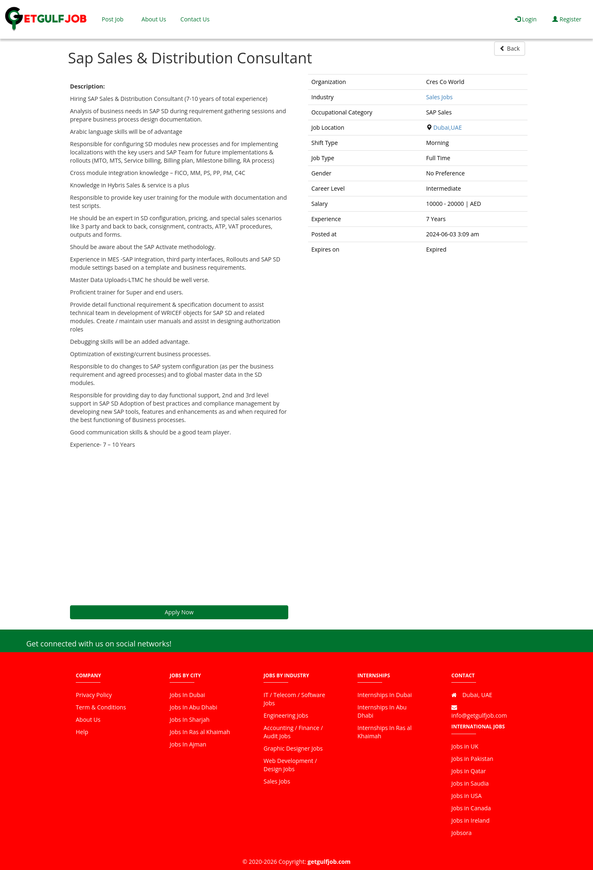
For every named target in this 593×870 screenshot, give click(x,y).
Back (510, 48)
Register (566, 19)
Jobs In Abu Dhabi (193, 707)
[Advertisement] (179, 527)
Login (526, 19)
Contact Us (195, 19)
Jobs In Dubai (187, 695)
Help (82, 732)
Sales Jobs (439, 97)
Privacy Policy (94, 695)
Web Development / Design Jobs (290, 765)
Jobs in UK (465, 746)
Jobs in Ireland (470, 820)
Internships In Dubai (384, 695)
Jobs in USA (466, 796)
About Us (154, 19)
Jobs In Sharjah (190, 719)
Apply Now (179, 612)
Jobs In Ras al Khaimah (200, 732)
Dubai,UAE (447, 127)
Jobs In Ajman (188, 744)
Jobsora (461, 833)
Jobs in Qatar (468, 771)
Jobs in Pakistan (472, 759)
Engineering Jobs (286, 715)
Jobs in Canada (471, 808)
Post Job (113, 19)
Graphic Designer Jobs (293, 748)
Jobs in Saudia (470, 783)
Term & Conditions (101, 707)
